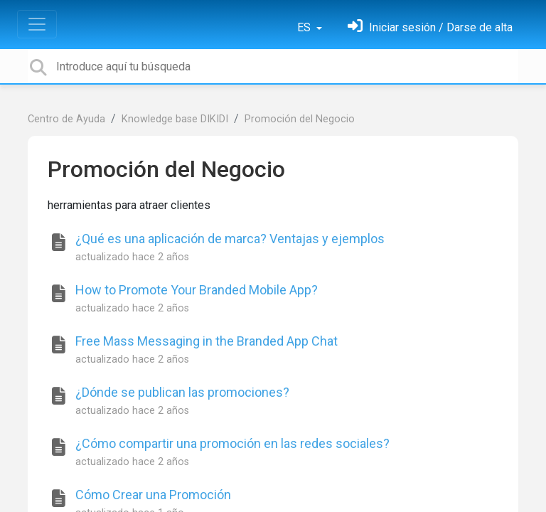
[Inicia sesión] (430, 27)
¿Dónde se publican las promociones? (182, 392)
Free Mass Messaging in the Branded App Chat (206, 341)
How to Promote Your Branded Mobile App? (196, 289)
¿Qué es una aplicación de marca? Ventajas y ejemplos (230, 238)
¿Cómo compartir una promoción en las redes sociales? (232, 443)
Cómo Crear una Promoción (153, 494)
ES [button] (305, 27)
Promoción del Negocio (300, 119)
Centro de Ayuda (66, 119)
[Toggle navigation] (37, 24)
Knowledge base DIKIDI (175, 119)
